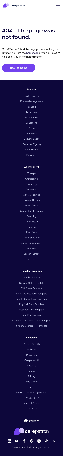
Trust (31, 386)
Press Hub (31, 354)
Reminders (31, 154)
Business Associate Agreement (31, 392)
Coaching (31, 216)
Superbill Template (31, 277)
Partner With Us (31, 344)
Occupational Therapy (31, 210)
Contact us (31, 408)
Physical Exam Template (31, 304)
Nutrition (31, 248)
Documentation (31, 138)
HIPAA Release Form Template (31, 293)
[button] (58, 5)
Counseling (31, 189)
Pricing (31, 376)
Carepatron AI (31, 360)
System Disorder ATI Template (31, 325)
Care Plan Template (31, 314)
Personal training (31, 237)
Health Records (31, 95)
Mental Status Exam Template (32, 298)
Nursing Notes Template (31, 282)
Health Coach (31, 205)
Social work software (31, 242)
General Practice (31, 194)
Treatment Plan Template (31, 309)
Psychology (31, 184)
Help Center (31, 381)
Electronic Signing (31, 144)
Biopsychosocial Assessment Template (31, 320)
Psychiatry (31, 232)
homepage (32, 52)
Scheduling (31, 122)
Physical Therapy (31, 200)
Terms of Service (31, 403)
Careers (31, 370)
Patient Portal (31, 117)
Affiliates (31, 349)
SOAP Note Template (31, 288)
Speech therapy (31, 253)
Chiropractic (31, 178)
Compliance (31, 149)
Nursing (32, 226)
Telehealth (31, 106)
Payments (32, 133)
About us (31, 365)
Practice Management (31, 101)
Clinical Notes (31, 112)
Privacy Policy (31, 397)
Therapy (31, 173)
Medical (31, 259)
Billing (31, 128)
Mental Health (32, 221)
